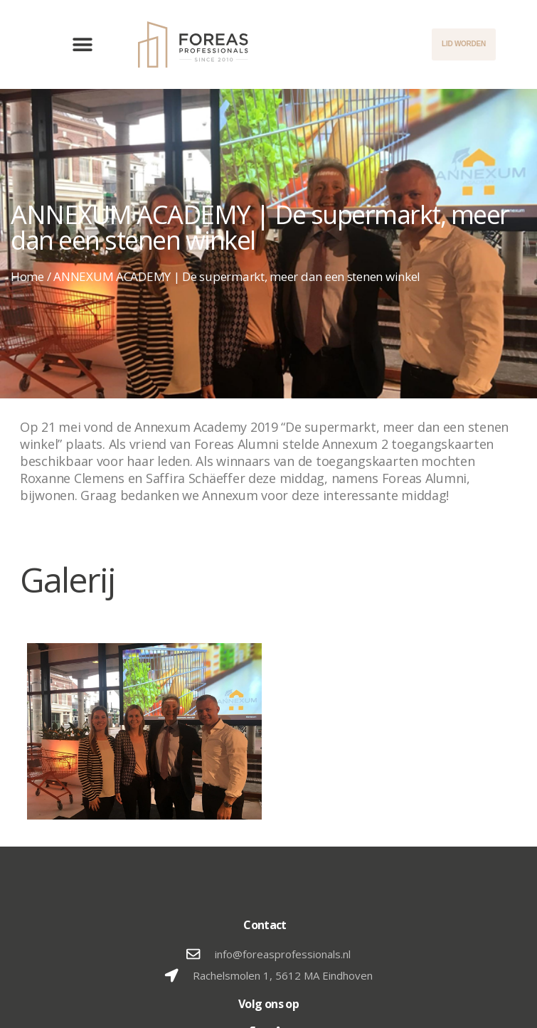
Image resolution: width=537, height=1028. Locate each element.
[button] (83, 44)
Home (27, 276)
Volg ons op (268, 1004)
